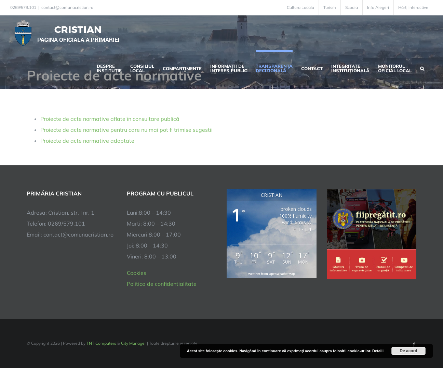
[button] (422, 67)
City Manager (133, 343)
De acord (408, 350)
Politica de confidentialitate (162, 283)
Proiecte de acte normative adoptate (87, 140)
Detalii (378, 351)
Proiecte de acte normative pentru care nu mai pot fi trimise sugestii (126, 129)
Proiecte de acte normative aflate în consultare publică (109, 118)
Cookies (136, 272)
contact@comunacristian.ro (67, 7)
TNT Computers (101, 343)
